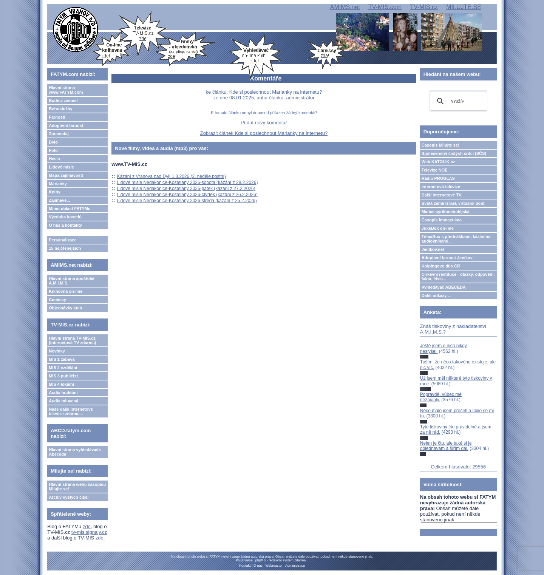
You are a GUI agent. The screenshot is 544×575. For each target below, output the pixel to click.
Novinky (57, 351)
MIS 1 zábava (61, 359)
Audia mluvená (63, 401)
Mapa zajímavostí (66, 175)
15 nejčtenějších (65, 248)
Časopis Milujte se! (440, 145)
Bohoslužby (60, 109)
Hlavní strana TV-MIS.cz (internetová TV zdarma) (72, 340)
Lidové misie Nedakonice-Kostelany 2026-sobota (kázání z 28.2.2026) (187, 182)
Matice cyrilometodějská (446, 211)
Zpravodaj (59, 133)
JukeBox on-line (438, 228)
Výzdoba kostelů (65, 217)
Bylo (53, 142)
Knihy (54, 192)
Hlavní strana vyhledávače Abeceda (75, 451)
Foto (53, 150)
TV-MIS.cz (424, 7)
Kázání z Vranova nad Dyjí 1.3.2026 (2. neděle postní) (171, 176)
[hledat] (457, 101)
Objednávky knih (65, 308)
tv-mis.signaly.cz (89, 532)
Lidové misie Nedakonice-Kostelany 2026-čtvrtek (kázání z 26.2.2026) (187, 194)
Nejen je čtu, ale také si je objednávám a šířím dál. (446, 446)
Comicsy (57, 299)
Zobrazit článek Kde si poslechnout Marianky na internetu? (264, 133)
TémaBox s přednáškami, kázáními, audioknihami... (456, 238)
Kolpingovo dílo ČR (441, 266)
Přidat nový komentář (264, 122)
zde (87, 526)
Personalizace (62, 240)
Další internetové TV (442, 195)
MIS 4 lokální (61, 384)
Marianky (58, 183)
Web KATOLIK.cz (438, 161)
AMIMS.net (345, 7)
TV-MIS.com (385, 7)
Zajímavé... (59, 200)
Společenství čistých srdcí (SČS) (454, 153)
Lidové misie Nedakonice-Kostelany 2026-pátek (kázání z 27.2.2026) (186, 188)
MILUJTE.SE (463, 7)
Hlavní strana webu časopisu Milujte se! (77, 486)
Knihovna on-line (65, 291)
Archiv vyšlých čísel (68, 497)
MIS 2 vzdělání (63, 367)
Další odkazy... (436, 295)
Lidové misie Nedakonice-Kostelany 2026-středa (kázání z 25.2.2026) (187, 200)
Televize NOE (435, 170)
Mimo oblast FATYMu (69, 208)
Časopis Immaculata (442, 220)
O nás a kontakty (65, 225)
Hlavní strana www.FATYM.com (66, 89)
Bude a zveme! (63, 100)
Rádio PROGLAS (438, 178)
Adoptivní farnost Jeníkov (447, 257)
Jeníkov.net (433, 249)
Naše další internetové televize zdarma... (71, 411)
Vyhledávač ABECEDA (444, 287)
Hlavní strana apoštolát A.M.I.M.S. (71, 280)
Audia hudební (63, 392)
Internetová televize (441, 186)
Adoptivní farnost (66, 125)
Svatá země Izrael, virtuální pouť (453, 203)
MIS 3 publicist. (64, 376)
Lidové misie (61, 167)
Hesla (54, 158)
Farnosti (57, 117)
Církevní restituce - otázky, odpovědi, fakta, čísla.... (458, 276)
